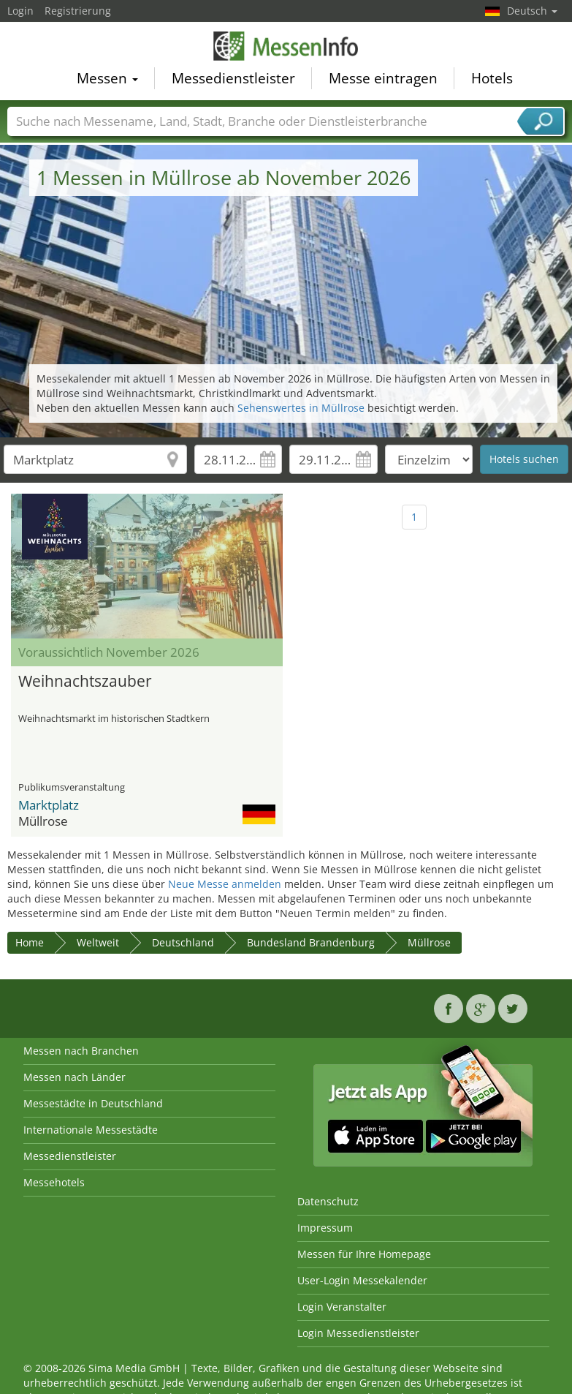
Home (29, 942)
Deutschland (183, 942)
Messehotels (54, 1182)
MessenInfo (286, 47)
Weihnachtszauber (85, 681)
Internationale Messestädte (90, 1130)
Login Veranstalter (341, 1307)
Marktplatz (48, 804)
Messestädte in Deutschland (93, 1103)
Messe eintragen (383, 80)
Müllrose (429, 942)
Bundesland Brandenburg (311, 942)
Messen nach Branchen (81, 1051)
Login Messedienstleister (358, 1333)
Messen (107, 80)
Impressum (325, 1228)
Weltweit (98, 942)
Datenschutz (328, 1201)
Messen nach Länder (74, 1077)
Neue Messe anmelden (224, 884)
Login (20, 11)
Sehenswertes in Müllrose (301, 408)
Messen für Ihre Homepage (364, 1254)
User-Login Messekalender (362, 1280)
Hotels (492, 80)
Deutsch (532, 11)
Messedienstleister (233, 80)
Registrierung (78, 11)
